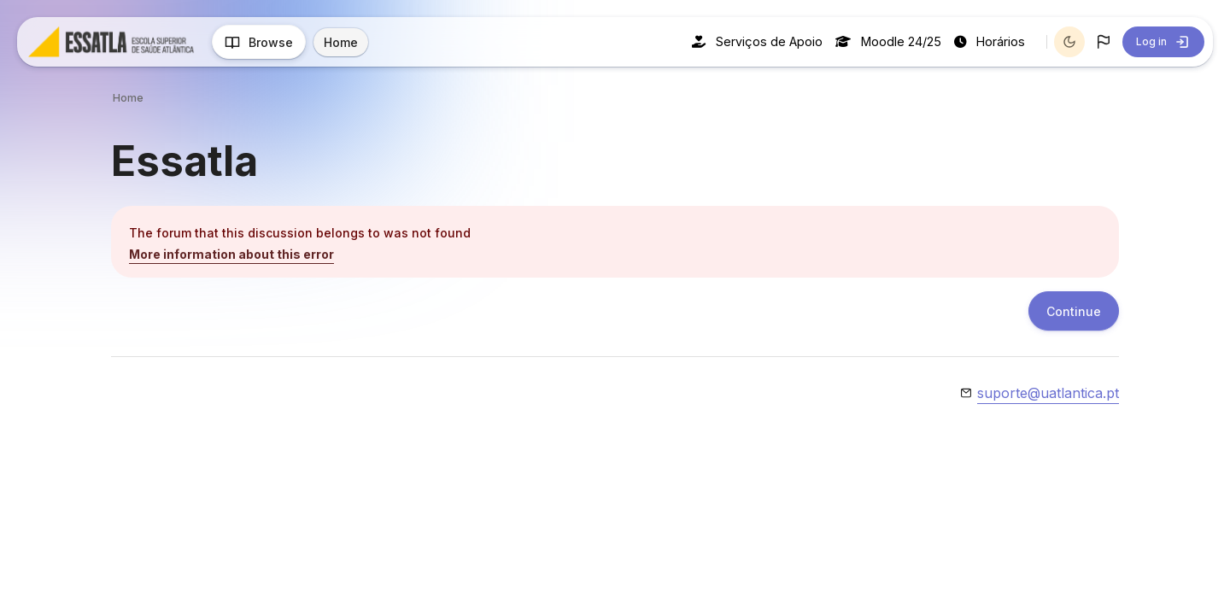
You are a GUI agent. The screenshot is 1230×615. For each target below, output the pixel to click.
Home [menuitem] (341, 42)
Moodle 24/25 (888, 41)
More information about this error (231, 254)
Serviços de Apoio (757, 41)
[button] (1103, 41)
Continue (1073, 311)
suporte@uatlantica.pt (1048, 392)
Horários (989, 41)
